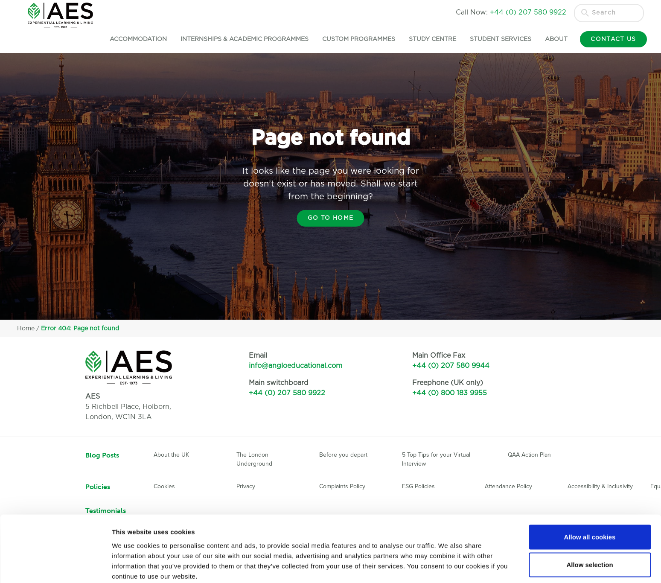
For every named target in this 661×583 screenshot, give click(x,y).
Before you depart (343, 454)
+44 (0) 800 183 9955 (449, 393)
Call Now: (511, 12)
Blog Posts (102, 455)
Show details (448, 566)
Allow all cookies (590, 499)
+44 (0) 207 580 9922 (287, 393)
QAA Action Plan (530, 454)
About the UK (171, 454)
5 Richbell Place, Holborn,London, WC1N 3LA (128, 406)
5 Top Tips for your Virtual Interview (436, 459)
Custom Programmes (352, 39)
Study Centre (426, 39)
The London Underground (254, 459)
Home (26, 329)
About (550, 39)
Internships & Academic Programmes (239, 39)
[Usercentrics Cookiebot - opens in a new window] (55, 566)
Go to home (330, 218)
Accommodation (132, 39)
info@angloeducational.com (295, 365)
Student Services (494, 39)
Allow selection (589, 527)
